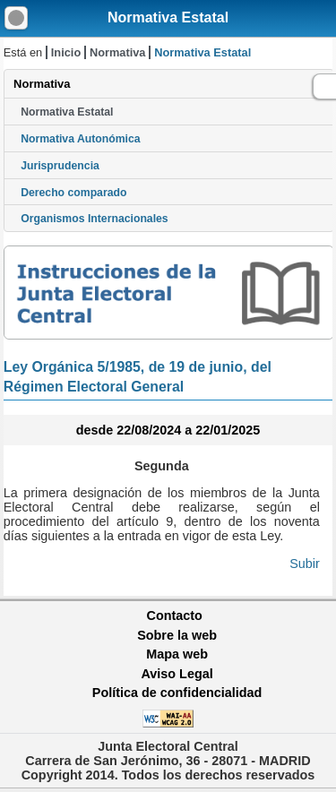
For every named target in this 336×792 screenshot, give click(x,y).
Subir (304, 563)
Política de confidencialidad (177, 692)
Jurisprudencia (60, 165)
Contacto (174, 615)
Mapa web (177, 654)
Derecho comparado (73, 192)
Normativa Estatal (168, 17)
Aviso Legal (176, 674)
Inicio (66, 52)
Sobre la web (177, 635)
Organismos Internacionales (94, 218)
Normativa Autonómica (80, 139)
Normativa (118, 52)
